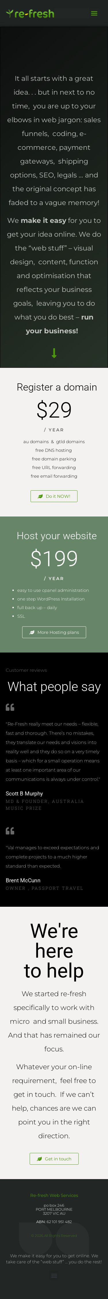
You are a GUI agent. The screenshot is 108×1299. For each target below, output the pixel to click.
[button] (94, 13)
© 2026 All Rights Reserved (54, 1235)
